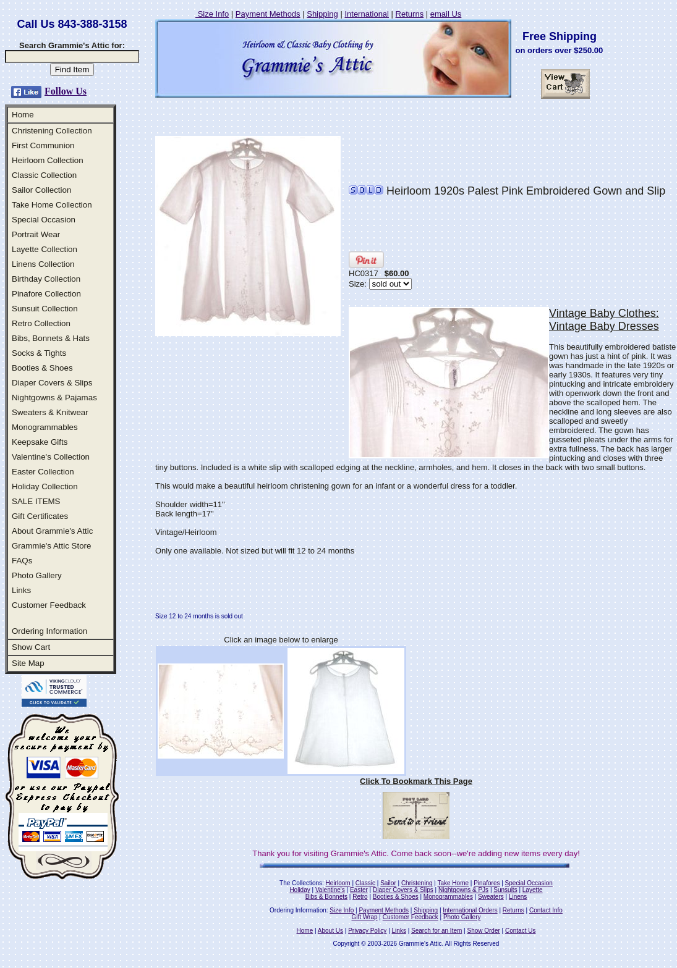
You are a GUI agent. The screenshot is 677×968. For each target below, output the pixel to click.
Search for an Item (436, 930)
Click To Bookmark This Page (416, 781)
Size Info (212, 14)
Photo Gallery (37, 575)
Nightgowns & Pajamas (54, 397)
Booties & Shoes (42, 367)
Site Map (28, 663)
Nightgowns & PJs (463, 889)
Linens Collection (43, 264)
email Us (446, 14)
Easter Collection (43, 471)
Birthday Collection (46, 279)
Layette (532, 889)
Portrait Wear (36, 234)
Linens (518, 896)
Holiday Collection (45, 486)
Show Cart (31, 647)
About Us (330, 930)
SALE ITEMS (36, 501)
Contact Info (546, 910)
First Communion (43, 145)
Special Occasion (43, 219)
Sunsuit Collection (45, 308)
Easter (359, 889)
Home (23, 114)
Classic (365, 883)
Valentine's (330, 889)
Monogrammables (45, 427)
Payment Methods (268, 14)
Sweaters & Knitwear (50, 412)
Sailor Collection (41, 190)
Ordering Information (49, 631)
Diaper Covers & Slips (52, 382)
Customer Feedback (49, 605)
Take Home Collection (52, 204)
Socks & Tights (39, 353)
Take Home (453, 883)
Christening (417, 883)
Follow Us (66, 91)
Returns (410, 14)
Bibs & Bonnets (326, 896)
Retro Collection (41, 323)
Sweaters (491, 896)
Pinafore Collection (46, 293)
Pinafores (487, 883)
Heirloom (338, 883)
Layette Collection (44, 249)
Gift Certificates (40, 516)
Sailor (388, 883)
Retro (359, 896)
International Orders (470, 910)
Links (21, 590)
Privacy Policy (367, 930)
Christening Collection (52, 130)
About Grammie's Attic (52, 531)
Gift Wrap (365, 917)
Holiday (299, 889)
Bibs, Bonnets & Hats (51, 338)
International (366, 14)
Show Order (483, 930)
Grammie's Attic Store (51, 545)
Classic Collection (44, 175)
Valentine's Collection (51, 456)
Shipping (322, 14)
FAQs (22, 560)
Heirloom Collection (47, 160)
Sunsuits (505, 889)
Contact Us (520, 930)
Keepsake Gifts (39, 442)
